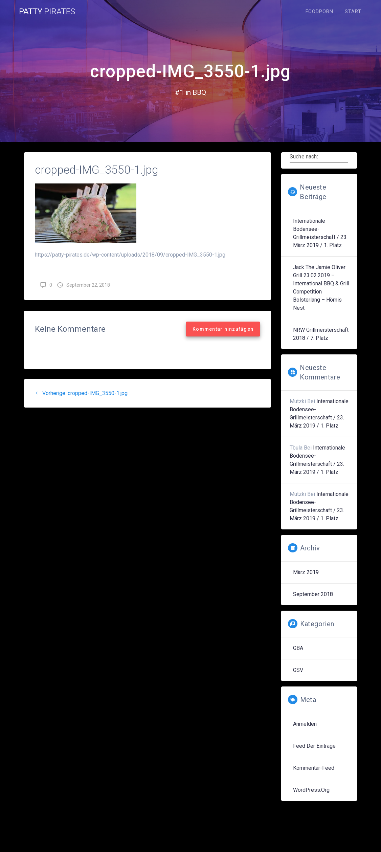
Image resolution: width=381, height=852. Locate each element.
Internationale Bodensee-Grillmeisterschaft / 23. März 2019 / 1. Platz (320, 233)
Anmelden (305, 724)
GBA (298, 648)
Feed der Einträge (314, 746)
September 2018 (313, 594)
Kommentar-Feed (313, 768)
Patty (47, 11)
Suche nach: (304, 156)
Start (353, 12)
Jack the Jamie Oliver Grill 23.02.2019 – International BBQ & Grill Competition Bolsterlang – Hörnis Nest (321, 287)
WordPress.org (311, 790)
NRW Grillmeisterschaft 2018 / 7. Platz (321, 334)
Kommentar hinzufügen (223, 329)
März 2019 (306, 572)
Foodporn (319, 12)
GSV (298, 670)
